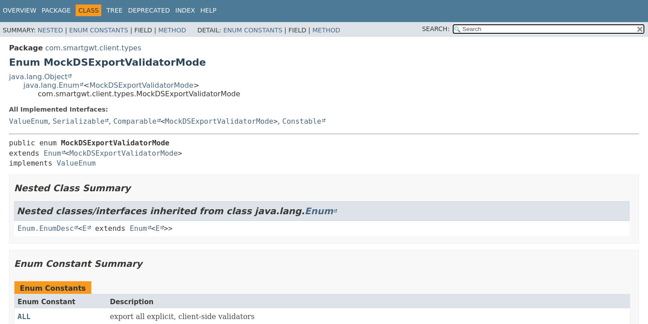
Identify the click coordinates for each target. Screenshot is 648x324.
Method (172, 30)
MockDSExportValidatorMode (142, 85)
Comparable (135, 121)
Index (185, 10)
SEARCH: (436, 28)
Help (208, 10)
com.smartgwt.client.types (93, 48)
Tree (114, 10)
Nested (50, 30)
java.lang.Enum (51, 85)
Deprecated (149, 10)
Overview (19, 10)
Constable (301, 121)
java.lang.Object (38, 76)
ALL (24, 316)
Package (56, 10)
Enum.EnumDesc (46, 228)
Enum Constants (98, 30)
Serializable (79, 121)
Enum (52, 153)
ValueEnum (28, 121)
